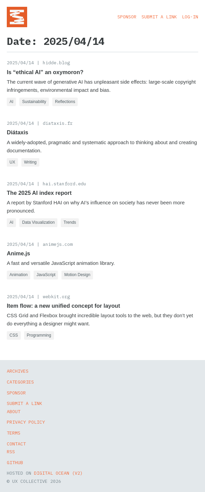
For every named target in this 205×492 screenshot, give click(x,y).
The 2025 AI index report (39, 193)
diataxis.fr (58, 123)
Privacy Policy (26, 422)
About (13, 411)
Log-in (190, 17)
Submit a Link (159, 17)
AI (11, 101)
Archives (18, 371)
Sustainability (34, 101)
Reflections (65, 101)
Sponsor (126, 17)
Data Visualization (38, 222)
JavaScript (45, 274)
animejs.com (58, 244)
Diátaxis (17, 132)
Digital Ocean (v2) (58, 473)
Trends (69, 222)
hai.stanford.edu (64, 184)
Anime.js (18, 253)
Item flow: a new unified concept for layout (63, 306)
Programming (39, 335)
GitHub (15, 462)
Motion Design (77, 274)
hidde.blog (56, 63)
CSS (14, 335)
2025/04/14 (20, 63)
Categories (20, 382)
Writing (30, 162)
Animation (18, 274)
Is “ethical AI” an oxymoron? (45, 72)
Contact (16, 444)
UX (12, 162)
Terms (13, 433)
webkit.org (56, 296)
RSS (11, 451)
